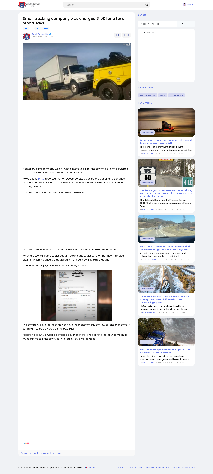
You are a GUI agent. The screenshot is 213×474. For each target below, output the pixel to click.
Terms (129, 467)
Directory (190, 467)
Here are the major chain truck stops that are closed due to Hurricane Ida (165, 351)
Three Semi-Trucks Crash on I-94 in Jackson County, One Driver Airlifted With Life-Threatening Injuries (164, 299)
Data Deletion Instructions (157, 467)
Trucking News (41, 28)
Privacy (138, 467)
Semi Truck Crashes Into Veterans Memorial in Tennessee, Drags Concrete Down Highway (165, 248)
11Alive (40, 178)
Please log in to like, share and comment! (41, 452)
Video (162, 95)
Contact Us (178, 467)
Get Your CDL (176, 95)
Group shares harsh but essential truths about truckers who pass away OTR (166, 142)
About (121, 467)
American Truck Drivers (150, 259)
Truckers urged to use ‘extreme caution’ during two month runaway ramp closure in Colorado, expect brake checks (166, 193)
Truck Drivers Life (40, 34)
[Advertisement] (77, 121)
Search (185, 24)
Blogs (26, 28)
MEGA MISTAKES (148, 153)
